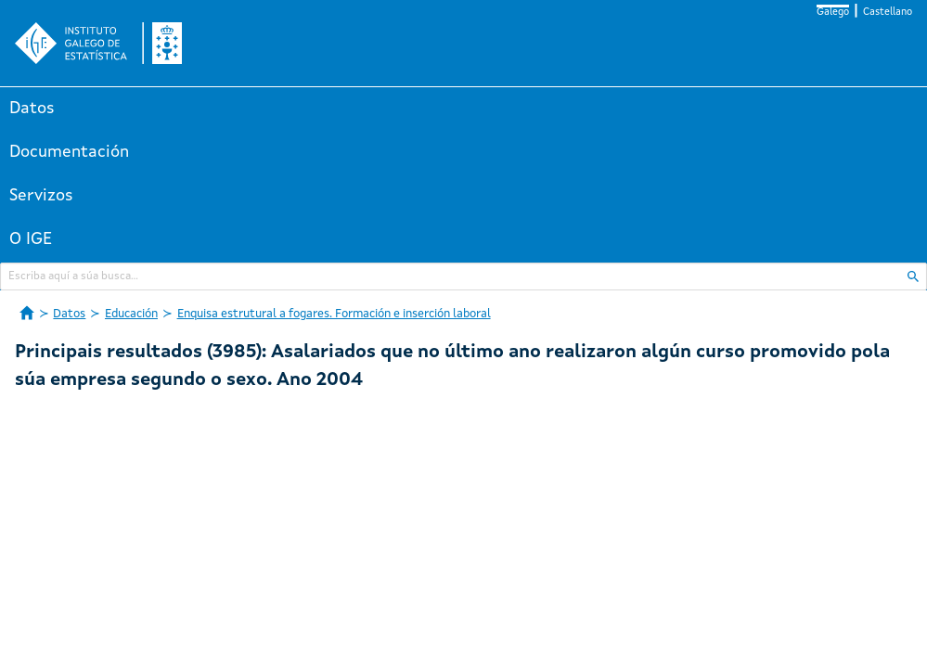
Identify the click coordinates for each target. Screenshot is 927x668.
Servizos (41, 195)
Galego (833, 12)
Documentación (69, 152)
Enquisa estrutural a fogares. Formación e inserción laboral (334, 314)
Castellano (887, 12)
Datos (32, 108)
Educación (131, 314)
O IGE (30, 239)
